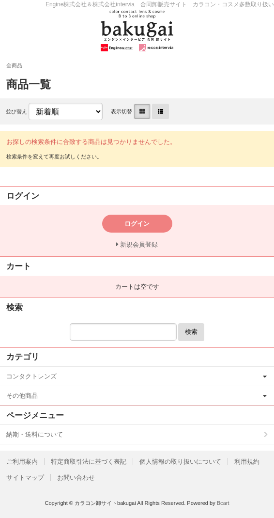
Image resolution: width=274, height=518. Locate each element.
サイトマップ (25, 477)
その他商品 (22, 395)
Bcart (223, 503)
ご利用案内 (22, 461)
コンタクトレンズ (31, 376)
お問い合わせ (76, 477)
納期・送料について (34, 434)
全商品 (14, 65)
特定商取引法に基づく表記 (88, 461)
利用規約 (246, 461)
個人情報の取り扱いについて (180, 461)
